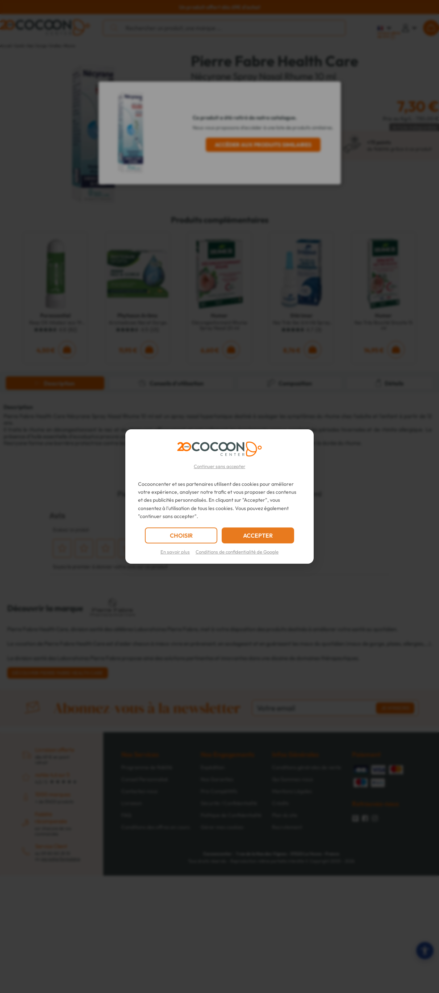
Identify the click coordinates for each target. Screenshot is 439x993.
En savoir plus (175, 552)
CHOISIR (181, 535)
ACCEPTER (258, 535)
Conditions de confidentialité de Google (237, 552)
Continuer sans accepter (219, 466)
